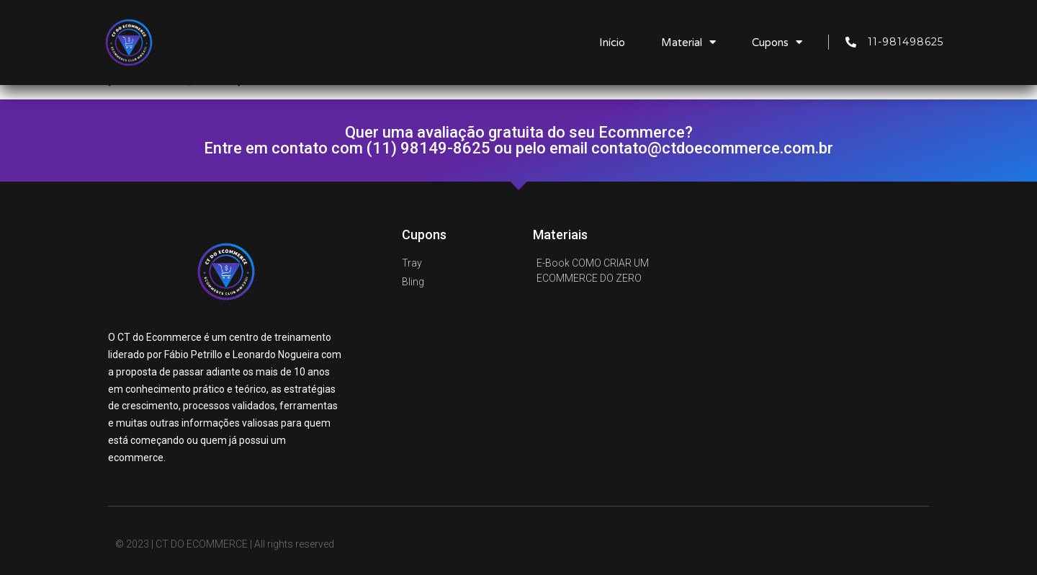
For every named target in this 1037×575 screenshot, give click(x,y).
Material (688, 42)
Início (612, 42)
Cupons (777, 42)
